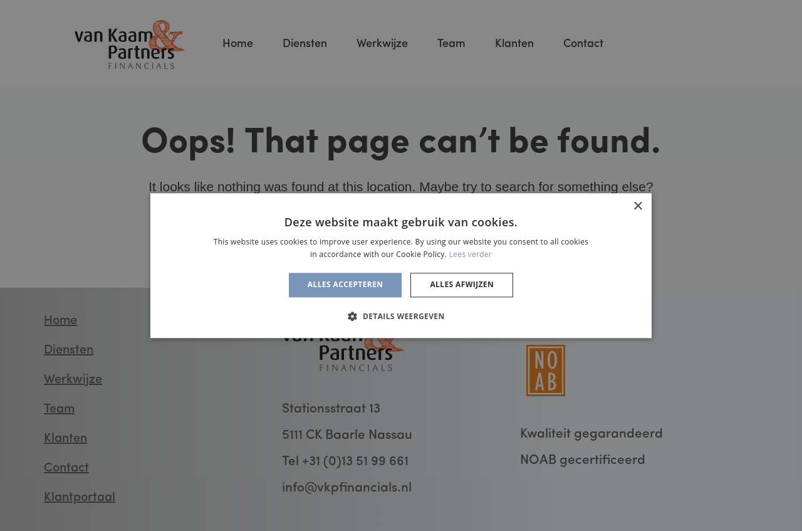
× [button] (637, 206)
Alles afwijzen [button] (462, 285)
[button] (400, 316)
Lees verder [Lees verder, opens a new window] (470, 254)
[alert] (401, 265)
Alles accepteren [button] (345, 285)
